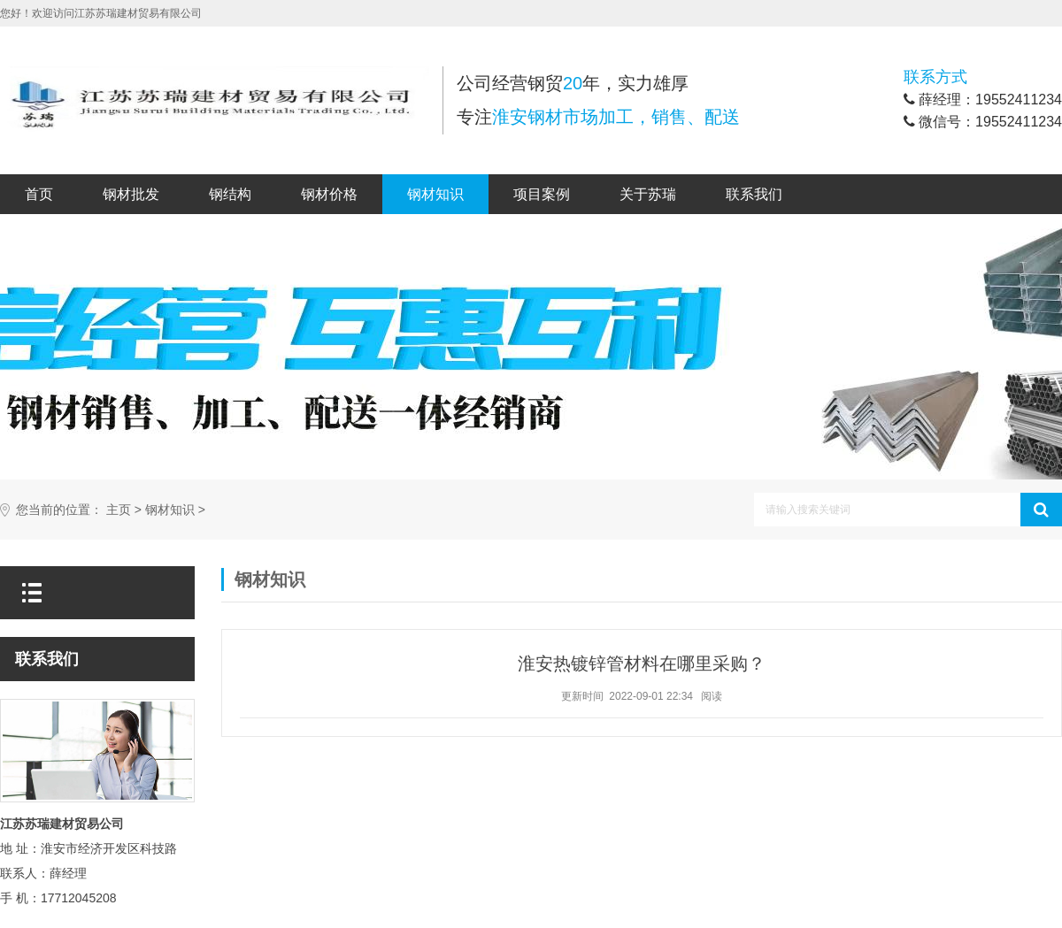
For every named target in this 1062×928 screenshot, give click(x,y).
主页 (118, 510)
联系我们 (754, 194)
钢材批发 (131, 194)
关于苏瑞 (648, 194)
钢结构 (230, 194)
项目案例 (541, 194)
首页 (39, 194)
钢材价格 (329, 194)
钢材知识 (435, 194)
